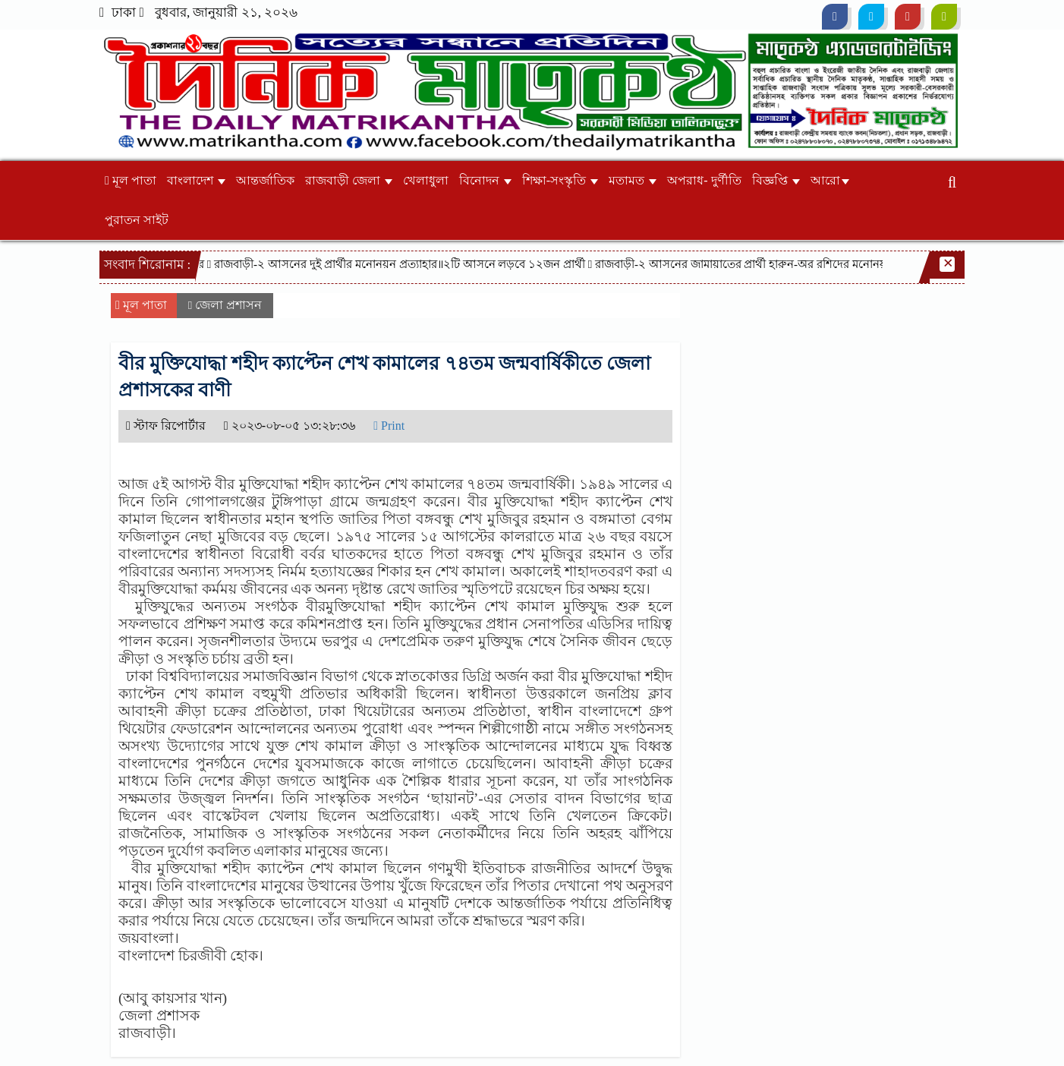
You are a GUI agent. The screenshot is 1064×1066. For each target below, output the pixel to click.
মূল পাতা (130, 180)
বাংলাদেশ (196, 180)
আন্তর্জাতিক (265, 180)
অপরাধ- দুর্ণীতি (704, 180)
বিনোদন (485, 180)
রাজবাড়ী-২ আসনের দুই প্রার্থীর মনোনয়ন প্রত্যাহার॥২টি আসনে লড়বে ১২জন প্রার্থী (402, 264)
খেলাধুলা (426, 180)
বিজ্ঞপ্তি (776, 180)
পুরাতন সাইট (136, 219)
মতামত (632, 180)
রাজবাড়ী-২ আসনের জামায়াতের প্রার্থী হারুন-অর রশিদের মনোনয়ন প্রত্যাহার (767, 264)
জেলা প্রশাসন (228, 304)
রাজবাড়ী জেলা (348, 180)
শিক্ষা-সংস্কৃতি (560, 180)
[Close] (947, 264)
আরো (830, 180)
